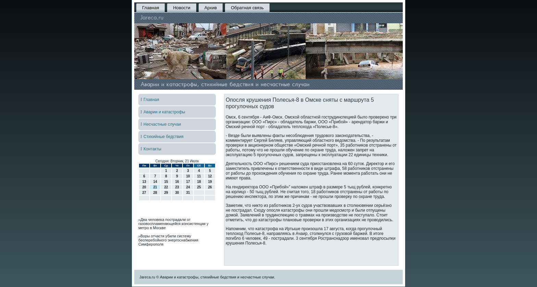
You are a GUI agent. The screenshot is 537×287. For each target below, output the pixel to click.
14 (155, 182)
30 (177, 193)
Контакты (152, 149)
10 (188, 176)
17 (188, 182)
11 (199, 176)
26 (210, 187)
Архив (210, 7)
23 (177, 187)
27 (144, 193)
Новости (181, 7)
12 (210, 176)
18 (199, 182)
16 (177, 182)
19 (210, 182)
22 (166, 187)
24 (188, 187)
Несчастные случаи (162, 124)
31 (188, 193)
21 (155, 187)
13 (144, 182)
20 (144, 187)
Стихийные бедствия (163, 136)
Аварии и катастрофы (164, 112)
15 (166, 182)
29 (166, 193)
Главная (150, 7)
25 (199, 187)
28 (155, 193)
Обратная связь (247, 7)
